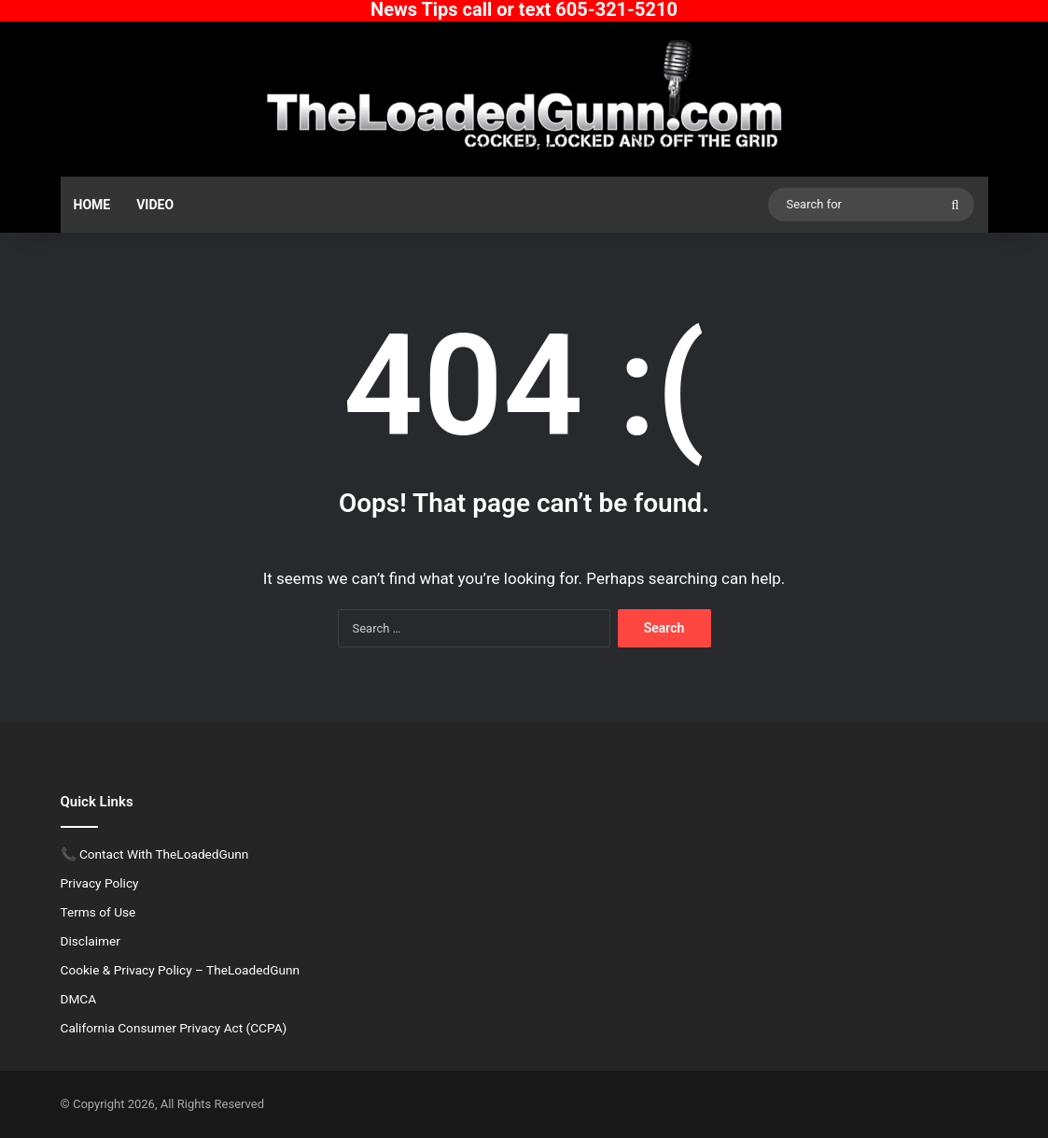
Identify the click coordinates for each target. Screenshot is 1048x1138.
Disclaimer (90, 940)
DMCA (79, 998)
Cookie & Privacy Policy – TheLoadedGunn (180, 969)
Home (92, 204)
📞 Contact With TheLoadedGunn (155, 853)
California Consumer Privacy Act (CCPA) (174, 1027)
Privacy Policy (100, 882)
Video (155, 204)
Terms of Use (98, 911)
